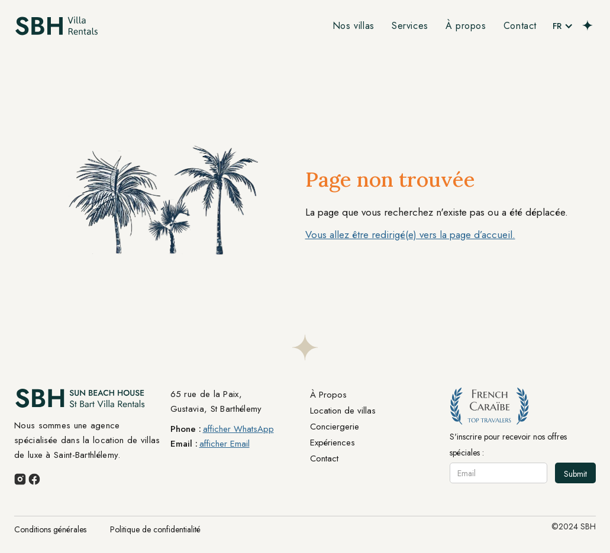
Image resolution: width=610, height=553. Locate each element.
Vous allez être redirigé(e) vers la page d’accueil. (410, 234)
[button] (563, 26)
